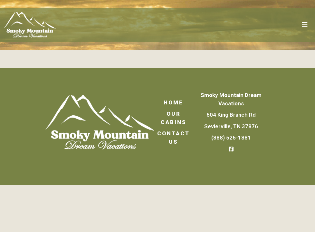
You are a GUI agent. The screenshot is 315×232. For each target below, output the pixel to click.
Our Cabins (173, 118)
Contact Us (173, 137)
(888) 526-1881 (231, 137)
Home (173, 102)
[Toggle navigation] (304, 24)
